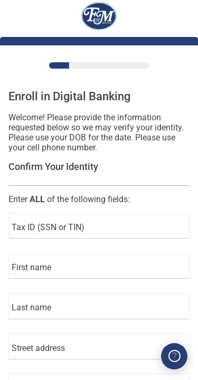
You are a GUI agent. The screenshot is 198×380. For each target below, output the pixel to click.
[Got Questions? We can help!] (174, 356)
